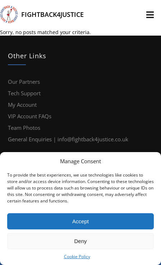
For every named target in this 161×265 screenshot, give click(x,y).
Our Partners (24, 81)
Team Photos (24, 127)
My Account (22, 104)
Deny (80, 241)
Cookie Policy (77, 256)
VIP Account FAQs (29, 116)
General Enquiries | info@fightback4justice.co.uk (68, 139)
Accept (80, 221)
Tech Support (24, 93)
